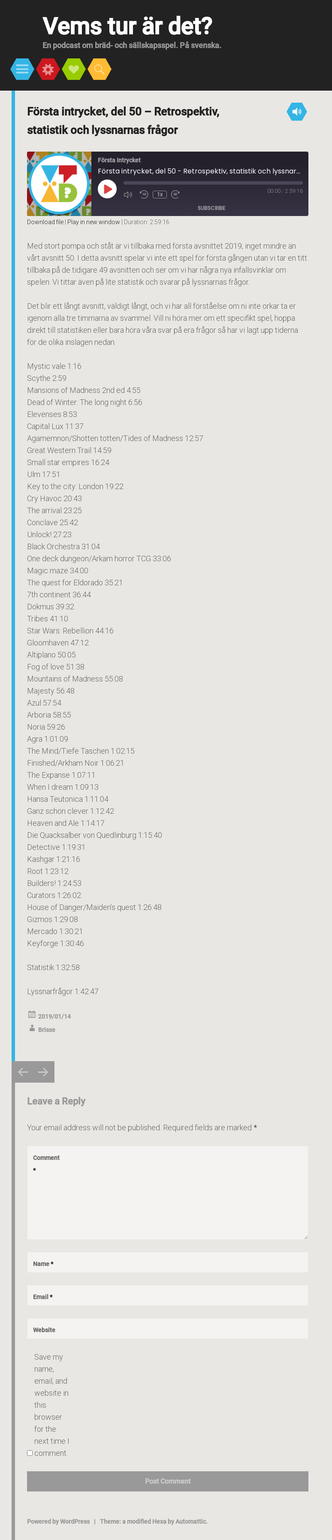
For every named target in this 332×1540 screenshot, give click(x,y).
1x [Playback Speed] (160, 195)
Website (44, 1330)
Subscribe (211, 208)
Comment (46, 1164)
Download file (45, 222)
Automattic (190, 1521)
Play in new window (93, 222)
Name (43, 1263)
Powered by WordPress (58, 1521)
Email (42, 1296)
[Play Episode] (107, 189)
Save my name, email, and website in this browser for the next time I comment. (51, 1405)
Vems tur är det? (127, 26)
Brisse (46, 1029)
